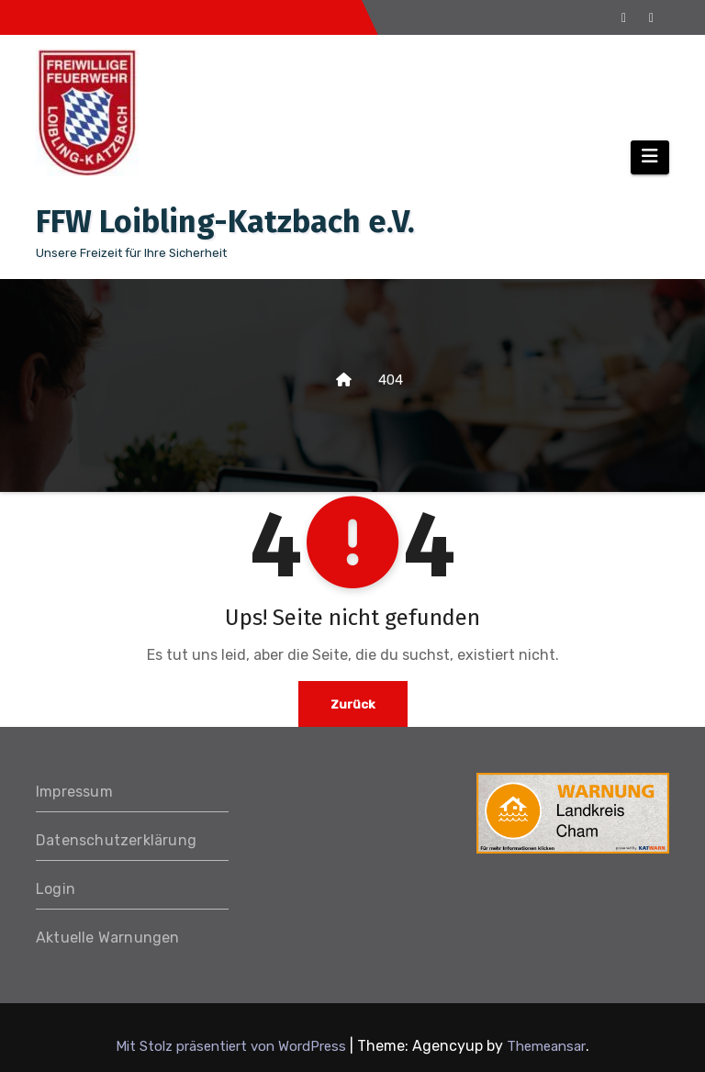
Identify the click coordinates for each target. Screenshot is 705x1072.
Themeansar (546, 1046)
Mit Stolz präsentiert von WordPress (233, 1046)
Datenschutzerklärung (116, 840)
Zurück (352, 703)
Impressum (74, 791)
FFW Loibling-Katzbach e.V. (225, 221)
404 (390, 380)
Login (55, 889)
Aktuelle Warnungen (108, 937)
